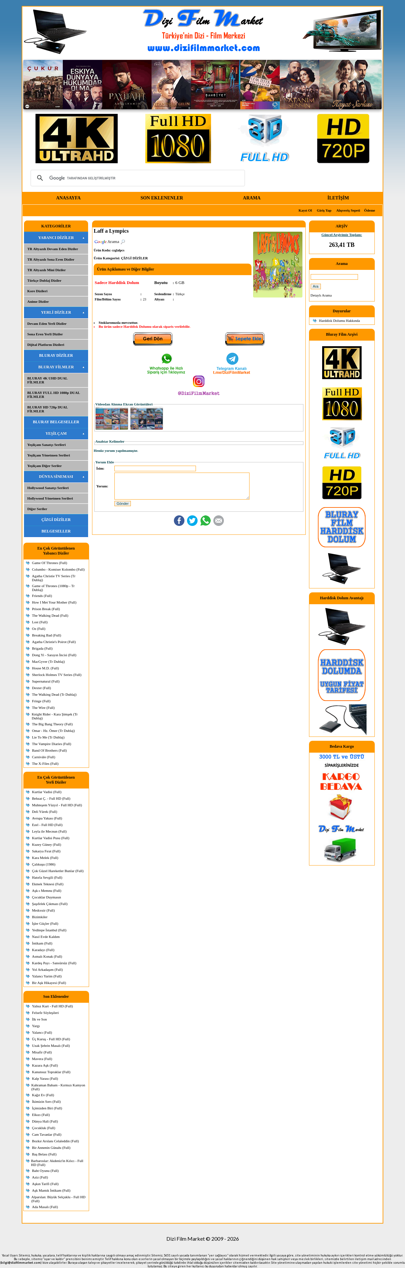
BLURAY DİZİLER (56, 355)
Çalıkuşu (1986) (43, 864)
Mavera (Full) (42, 1059)
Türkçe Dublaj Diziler (44, 280)
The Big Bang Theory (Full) (52, 724)
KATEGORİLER (56, 226)
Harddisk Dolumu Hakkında (339, 321)
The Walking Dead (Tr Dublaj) (54, 694)
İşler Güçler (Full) (45, 923)
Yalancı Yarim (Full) (46, 976)
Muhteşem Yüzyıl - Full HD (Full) (57, 805)
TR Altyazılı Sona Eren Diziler (50, 259)
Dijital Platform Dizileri (45, 345)
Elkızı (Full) (41, 1115)
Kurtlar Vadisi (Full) (46, 792)
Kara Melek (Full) (45, 858)
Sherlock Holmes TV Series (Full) (57, 675)
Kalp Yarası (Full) (45, 1078)
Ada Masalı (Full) (45, 1207)
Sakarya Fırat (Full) (46, 851)
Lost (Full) (39, 622)
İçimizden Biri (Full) (47, 1108)
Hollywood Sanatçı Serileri (48, 488)
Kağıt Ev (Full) (43, 1095)
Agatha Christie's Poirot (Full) (54, 642)
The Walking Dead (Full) (50, 615)
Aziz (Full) (40, 1177)
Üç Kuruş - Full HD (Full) (51, 1039)
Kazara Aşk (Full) (45, 1065)
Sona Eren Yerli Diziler (45, 334)
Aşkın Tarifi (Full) (45, 1184)
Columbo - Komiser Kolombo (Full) (58, 569)
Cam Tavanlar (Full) (46, 1134)
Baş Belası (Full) (44, 1154)
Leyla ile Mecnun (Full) (49, 831)
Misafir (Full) (42, 1052)
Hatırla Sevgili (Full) (47, 877)
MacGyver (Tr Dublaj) (48, 661)
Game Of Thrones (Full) (49, 563)
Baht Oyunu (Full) (45, 1171)
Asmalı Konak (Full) (47, 956)
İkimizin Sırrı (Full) (46, 1101)
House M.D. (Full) (45, 668)
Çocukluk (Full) (43, 1128)
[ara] (136, 178)
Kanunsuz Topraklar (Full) (51, 1072)
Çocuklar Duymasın (46, 897)
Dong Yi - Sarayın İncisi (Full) (54, 655)
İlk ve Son (39, 1019)
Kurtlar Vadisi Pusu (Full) (50, 838)
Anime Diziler (38, 301)
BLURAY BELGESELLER (56, 422)
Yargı (36, 1026)
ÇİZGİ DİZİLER (56, 519)
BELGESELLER (56, 531)
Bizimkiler (39, 917)
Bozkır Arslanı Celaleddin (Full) (55, 1141)
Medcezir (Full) (43, 910)
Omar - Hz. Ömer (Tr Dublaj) (53, 731)
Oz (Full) (38, 629)
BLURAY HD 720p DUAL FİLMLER (47, 409)
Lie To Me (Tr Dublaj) (48, 737)
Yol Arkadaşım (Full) (47, 969)
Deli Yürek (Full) (44, 812)
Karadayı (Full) (43, 950)
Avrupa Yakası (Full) (47, 818)
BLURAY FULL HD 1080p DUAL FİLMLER (53, 395)
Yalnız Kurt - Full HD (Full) (52, 1006)
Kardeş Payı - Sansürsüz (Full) (54, 963)
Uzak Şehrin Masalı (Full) (51, 1046)
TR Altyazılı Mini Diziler (46, 270)
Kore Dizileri (37, 291)
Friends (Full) (42, 596)
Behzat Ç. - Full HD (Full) (51, 798)
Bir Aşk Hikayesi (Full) (49, 983)
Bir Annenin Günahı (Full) (51, 1148)
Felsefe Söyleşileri (45, 1013)
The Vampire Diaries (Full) (51, 744)
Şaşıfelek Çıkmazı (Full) (49, 904)
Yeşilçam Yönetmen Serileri (48, 455)
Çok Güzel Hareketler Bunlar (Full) (57, 871)
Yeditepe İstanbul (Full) (49, 930)
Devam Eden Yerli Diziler (47, 323)
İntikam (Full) (42, 943)
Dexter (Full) (41, 688)
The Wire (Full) (43, 708)
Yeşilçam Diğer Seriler (44, 466)
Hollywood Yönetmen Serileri (50, 498)
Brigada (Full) (42, 648)
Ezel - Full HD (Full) (47, 825)
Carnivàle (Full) (43, 757)
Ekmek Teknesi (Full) (47, 884)
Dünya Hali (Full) (45, 1121)
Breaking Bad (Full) (46, 635)
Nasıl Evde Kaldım (46, 937)
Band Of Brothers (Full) (49, 750)
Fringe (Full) (41, 701)
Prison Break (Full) (46, 609)
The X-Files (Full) (45, 763)
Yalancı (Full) (42, 1032)
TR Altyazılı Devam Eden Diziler (52, 249)
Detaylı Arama (321, 295)
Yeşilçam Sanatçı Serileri (46, 445)
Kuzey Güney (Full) (46, 844)
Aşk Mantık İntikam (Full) (51, 1190)
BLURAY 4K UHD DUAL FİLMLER (47, 380)
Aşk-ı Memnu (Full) (46, 891)
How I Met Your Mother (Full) (54, 602)
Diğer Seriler (37, 509)
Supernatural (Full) (46, 681)
